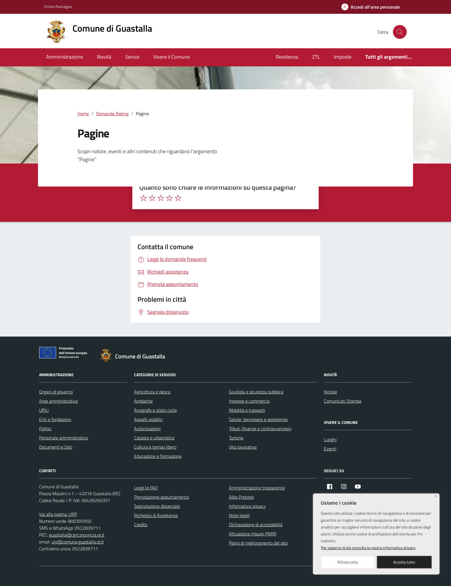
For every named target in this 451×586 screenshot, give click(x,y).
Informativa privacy (247, 506)
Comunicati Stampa (342, 400)
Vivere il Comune (171, 57)
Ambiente (143, 400)
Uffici (44, 410)
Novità (104, 57)
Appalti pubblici (148, 419)
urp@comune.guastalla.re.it (77, 541)
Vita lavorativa (243, 446)
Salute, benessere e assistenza (258, 419)
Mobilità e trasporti (247, 410)
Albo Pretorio (241, 496)
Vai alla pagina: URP (58, 514)
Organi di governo (56, 391)
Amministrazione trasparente (257, 487)
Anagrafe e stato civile (155, 410)
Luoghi (330, 439)
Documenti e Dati (55, 446)
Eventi (330, 448)
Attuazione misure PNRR (252, 533)
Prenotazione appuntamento (161, 496)
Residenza (287, 57)
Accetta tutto (404, 562)
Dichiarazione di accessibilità (255, 524)
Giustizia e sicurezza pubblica (256, 391)
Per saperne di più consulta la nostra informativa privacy (368, 548)
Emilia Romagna (58, 6)
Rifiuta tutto (347, 562)
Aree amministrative (58, 400)
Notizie (330, 391)
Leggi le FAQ (146, 487)
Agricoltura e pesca (152, 391)
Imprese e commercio (249, 400)
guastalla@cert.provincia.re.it (76, 534)
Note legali (239, 515)
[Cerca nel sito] (400, 32)
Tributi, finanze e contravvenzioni (260, 428)
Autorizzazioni (147, 428)
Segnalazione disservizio (157, 506)
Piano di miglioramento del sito (258, 542)
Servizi (132, 57)
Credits (140, 524)
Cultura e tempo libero (155, 446)
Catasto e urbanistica (154, 437)
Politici (45, 428)
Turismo (236, 437)
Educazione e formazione (157, 456)
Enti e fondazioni (55, 419)
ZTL (316, 57)
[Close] (435, 496)
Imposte (342, 57)
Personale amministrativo (63, 437)
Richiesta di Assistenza (156, 515)
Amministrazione (64, 57)
